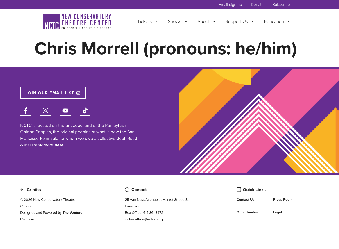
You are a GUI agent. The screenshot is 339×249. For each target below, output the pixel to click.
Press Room (283, 199)
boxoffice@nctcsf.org (146, 219)
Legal (277, 212)
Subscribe (281, 4)
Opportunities (248, 212)
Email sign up (230, 4)
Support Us (242, 21)
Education (280, 21)
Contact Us (246, 199)
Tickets (150, 21)
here (59, 145)
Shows (180, 21)
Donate (257, 4)
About (209, 21)
